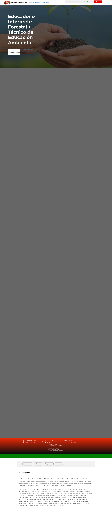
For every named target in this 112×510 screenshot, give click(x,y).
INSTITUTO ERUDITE (28, 50)
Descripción (28, 464)
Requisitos (48, 464)
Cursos (30, 2)
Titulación (38, 464)
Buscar (98, 2)
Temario (58, 464)
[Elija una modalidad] (90, 1)
